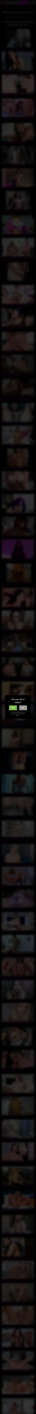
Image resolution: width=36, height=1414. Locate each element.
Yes (13, 708)
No (23, 708)
